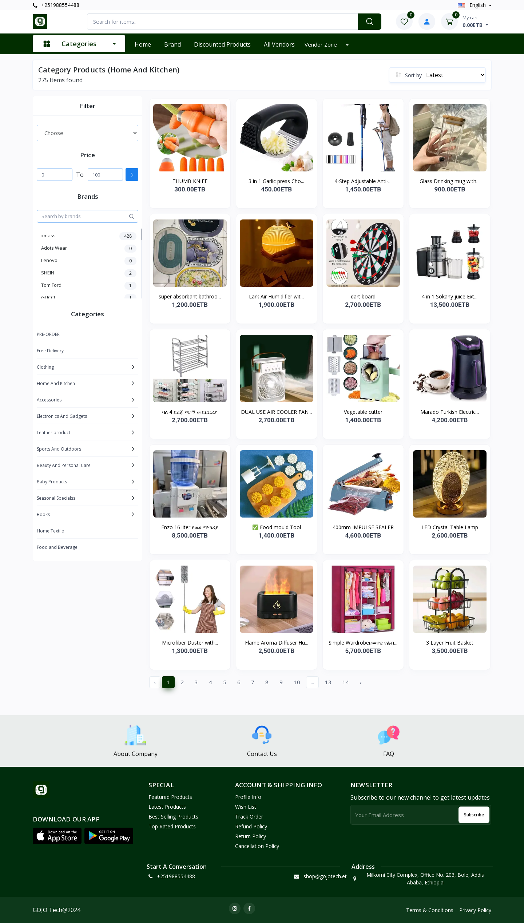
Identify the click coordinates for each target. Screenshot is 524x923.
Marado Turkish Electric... (449, 411)
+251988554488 (56, 4)
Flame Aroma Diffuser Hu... (276, 642)
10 (297, 682)
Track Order (249, 816)
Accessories (49, 400)
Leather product (53, 432)
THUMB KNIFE (189, 181)
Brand (172, 44)
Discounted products (222, 44)
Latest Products (167, 806)
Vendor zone (321, 44)
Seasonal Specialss (56, 498)
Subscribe (474, 815)
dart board (363, 296)
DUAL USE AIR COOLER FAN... (276, 411)
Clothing (45, 367)
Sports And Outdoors (59, 449)
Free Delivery (50, 351)
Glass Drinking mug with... (450, 181)
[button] (57, 835)
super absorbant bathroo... (190, 296)
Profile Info (248, 796)
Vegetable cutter (363, 411)
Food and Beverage (57, 547)
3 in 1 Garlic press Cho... (276, 181)
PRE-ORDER (48, 334)
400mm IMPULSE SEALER (363, 527)
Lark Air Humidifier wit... (276, 296)
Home (143, 44)
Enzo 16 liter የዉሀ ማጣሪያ (189, 527)
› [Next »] (361, 682)
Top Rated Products (172, 826)
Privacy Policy (475, 910)
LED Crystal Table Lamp (449, 527)
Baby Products (52, 482)
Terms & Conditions (429, 910)
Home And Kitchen (56, 383)
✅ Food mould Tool (276, 527)
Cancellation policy (257, 846)
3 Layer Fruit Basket (449, 642)
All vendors (279, 44)
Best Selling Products (173, 816)
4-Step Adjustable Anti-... (363, 181)
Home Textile (50, 531)
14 (345, 682)
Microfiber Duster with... (190, 642)
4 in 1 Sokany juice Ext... (449, 296)
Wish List (245, 806)
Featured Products (170, 796)
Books (43, 514)
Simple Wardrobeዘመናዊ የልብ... (363, 642)
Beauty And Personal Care (64, 465)
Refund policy (251, 826)
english (472, 4)
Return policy (250, 836)
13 (328, 682)
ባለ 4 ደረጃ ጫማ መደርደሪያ (189, 411)
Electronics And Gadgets (62, 416)
